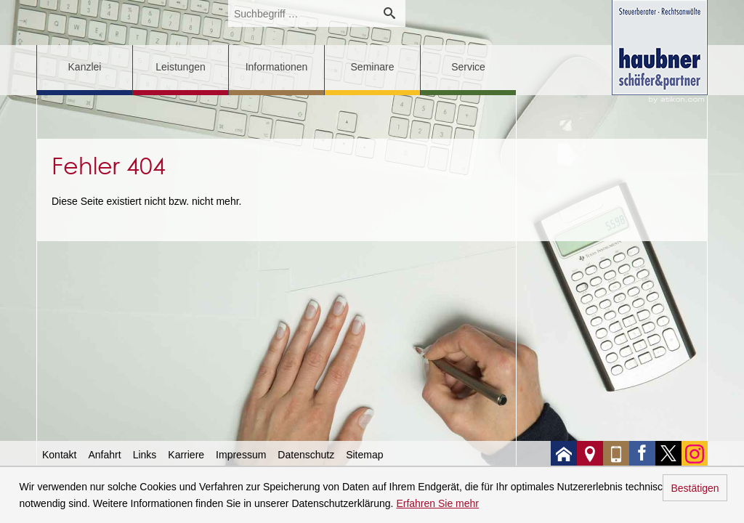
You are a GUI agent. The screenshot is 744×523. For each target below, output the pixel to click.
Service (468, 67)
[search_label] (300, 13)
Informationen (277, 67)
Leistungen (180, 67)
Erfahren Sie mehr (437, 503)
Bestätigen (695, 488)
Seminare (373, 67)
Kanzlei (85, 67)
